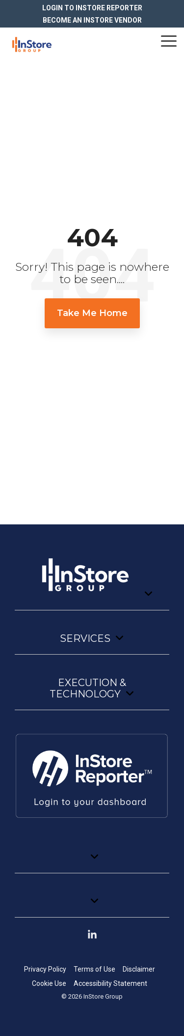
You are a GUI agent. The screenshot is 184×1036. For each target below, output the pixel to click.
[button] (169, 40)
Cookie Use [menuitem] (49, 983)
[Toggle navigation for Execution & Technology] (92, 693)
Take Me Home (92, 313)
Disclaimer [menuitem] (139, 969)
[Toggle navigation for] (92, 579)
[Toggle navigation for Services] (92, 643)
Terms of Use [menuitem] (94, 969)
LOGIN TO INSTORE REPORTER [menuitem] (92, 8)
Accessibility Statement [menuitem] (110, 983)
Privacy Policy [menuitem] (45, 969)
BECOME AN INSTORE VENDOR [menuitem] (92, 20)
